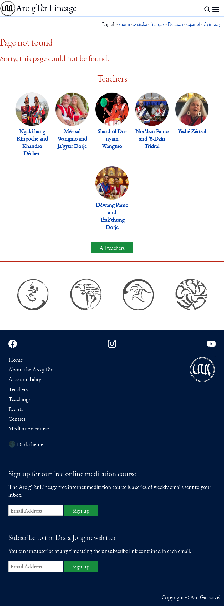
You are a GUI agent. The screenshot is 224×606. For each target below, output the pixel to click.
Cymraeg (211, 25)
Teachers (18, 390)
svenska (140, 25)
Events (15, 410)
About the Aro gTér (30, 370)
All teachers (112, 248)
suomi (125, 25)
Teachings (19, 400)
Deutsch (176, 25)
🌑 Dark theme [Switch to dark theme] (25, 445)
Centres (17, 419)
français (157, 25)
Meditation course (28, 429)
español (193, 25)
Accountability (24, 380)
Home (15, 360)
